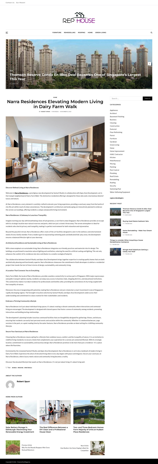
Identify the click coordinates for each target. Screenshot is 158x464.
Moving (112, 164)
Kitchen (113, 157)
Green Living (100, 32)
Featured (113, 129)
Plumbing (113, 173)
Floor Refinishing (116, 132)
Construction (114, 126)
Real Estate (114, 176)
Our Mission (20, 2)
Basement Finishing (117, 117)
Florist (112, 135)
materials (28, 367)
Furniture (56, 32)
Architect (113, 113)
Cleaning (113, 123)
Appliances (114, 110)
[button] (149, 63)
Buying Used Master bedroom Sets (136, 221)
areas (15, 367)
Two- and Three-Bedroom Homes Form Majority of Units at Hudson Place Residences (88, 429)
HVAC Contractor (116, 154)
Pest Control (114, 170)
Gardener (113, 142)
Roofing (81, 32)
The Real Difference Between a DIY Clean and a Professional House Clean (54, 429)
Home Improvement (117, 151)
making (21, 367)
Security (113, 186)
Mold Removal (115, 161)
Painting (113, 167)
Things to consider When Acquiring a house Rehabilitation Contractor (126, 241)
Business (113, 120)
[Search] (151, 32)
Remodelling (69, 32)
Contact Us (10, 2)
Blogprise (27, 460)
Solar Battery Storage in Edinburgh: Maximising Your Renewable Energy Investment (20, 429)
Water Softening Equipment (120, 192)
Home (90, 32)
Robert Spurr (45, 111)
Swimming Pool (115, 189)
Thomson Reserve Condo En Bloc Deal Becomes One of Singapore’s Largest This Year (137, 210)
